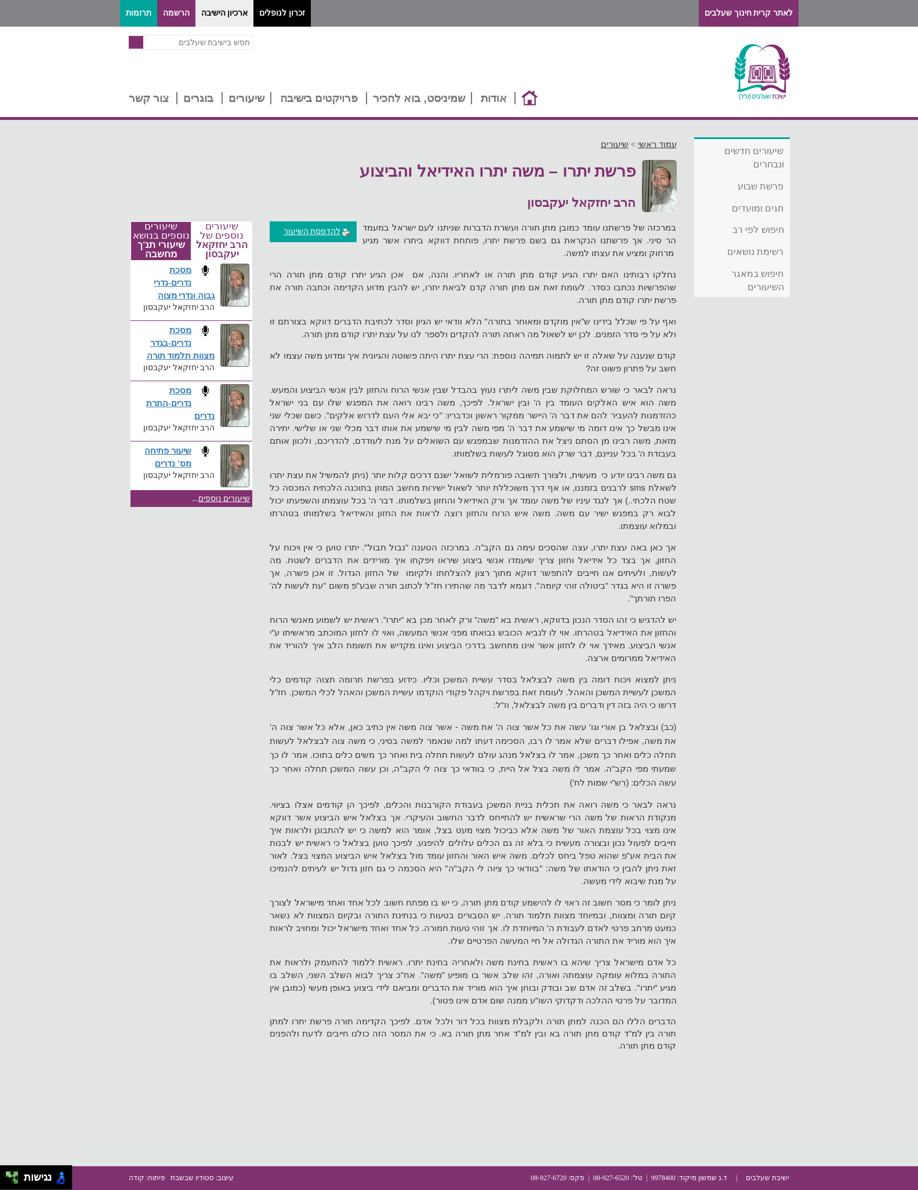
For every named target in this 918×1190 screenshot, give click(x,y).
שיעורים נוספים (224, 498)
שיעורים (246, 98)
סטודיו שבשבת (192, 1178)
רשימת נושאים (755, 252)
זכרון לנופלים (282, 13)
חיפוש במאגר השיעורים (757, 280)
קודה (136, 1178)
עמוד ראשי (657, 144)
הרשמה (176, 13)
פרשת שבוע (760, 186)
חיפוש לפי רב (758, 230)
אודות (494, 98)
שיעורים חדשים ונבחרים (753, 157)
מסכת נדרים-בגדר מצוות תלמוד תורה (181, 342)
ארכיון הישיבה (224, 13)
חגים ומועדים (757, 208)
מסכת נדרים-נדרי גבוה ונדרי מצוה (184, 282)
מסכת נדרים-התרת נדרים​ (180, 403)
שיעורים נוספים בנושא (161, 241)
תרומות (138, 13)
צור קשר (149, 98)
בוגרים (198, 98)
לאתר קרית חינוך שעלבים (749, 13)
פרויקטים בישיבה (319, 98)
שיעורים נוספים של (222, 240)
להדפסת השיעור (317, 231)
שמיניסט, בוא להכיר (419, 98)
